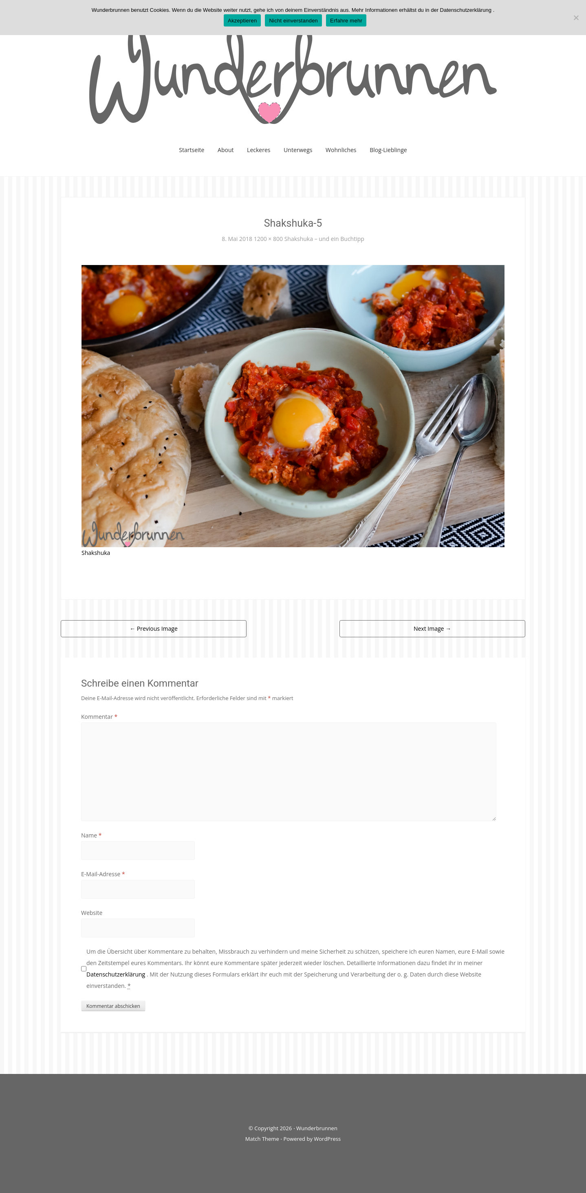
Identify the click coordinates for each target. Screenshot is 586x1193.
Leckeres (258, 150)
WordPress (327, 1138)
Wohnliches (341, 150)
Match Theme (262, 1138)
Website (91, 913)
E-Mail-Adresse (103, 874)
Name (91, 835)
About (226, 150)
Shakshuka (96, 553)
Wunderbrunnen (316, 1128)
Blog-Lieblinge (388, 150)
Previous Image (154, 628)
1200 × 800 (268, 239)
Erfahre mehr (346, 21)
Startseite (191, 150)
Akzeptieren (242, 21)
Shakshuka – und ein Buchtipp (324, 239)
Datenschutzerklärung (116, 974)
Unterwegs (298, 150)
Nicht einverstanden (293, 21)
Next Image (432, 628)
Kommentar (99, 716)
